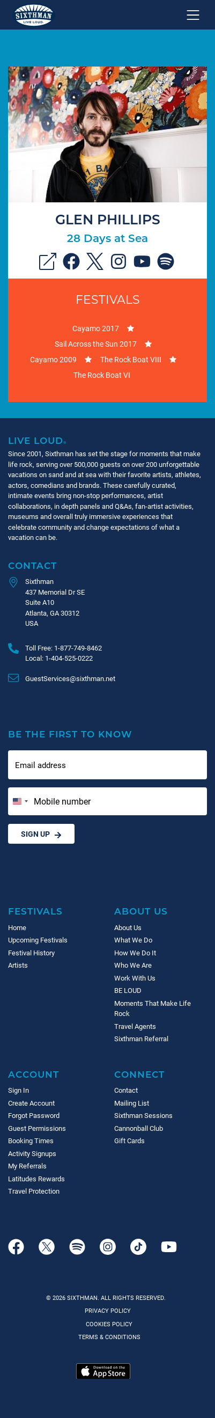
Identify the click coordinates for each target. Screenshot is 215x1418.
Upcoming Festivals (38, 940)
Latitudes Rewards (36, 1178)
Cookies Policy (107, 1324)
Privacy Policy (108, 1310)
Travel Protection (34, 1191)
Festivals (108, 299)
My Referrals (27, 1166)
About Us (141, 911)
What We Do (133, 940)
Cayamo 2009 (53, 359)
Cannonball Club (138, 1128)
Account (33, 1074)
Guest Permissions (37, 1128)
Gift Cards (129, 1140)
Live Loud (37, 440)
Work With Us (134, 978)
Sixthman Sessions (143, 1115)
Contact (32, 565)
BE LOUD (128, 990)
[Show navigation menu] (193, 15)
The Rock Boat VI (101, 375)
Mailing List (131, 1103)
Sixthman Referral (141, 1038)
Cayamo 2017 (95, 328)
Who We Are (133, 965)
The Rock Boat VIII (130, 359)
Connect (139, 1074)
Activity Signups (32, 1153)
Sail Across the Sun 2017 (96, 344)
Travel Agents (135, 1026)
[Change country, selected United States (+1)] (20, 801)
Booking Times (31, 1140)
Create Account (31, 1103)
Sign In (18, 1090)
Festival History (31, 952)
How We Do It (135, 952)
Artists (18, 965)
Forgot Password (34, 1115)
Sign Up (41, 833)
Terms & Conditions (107, 1337)
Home (17, 927)
